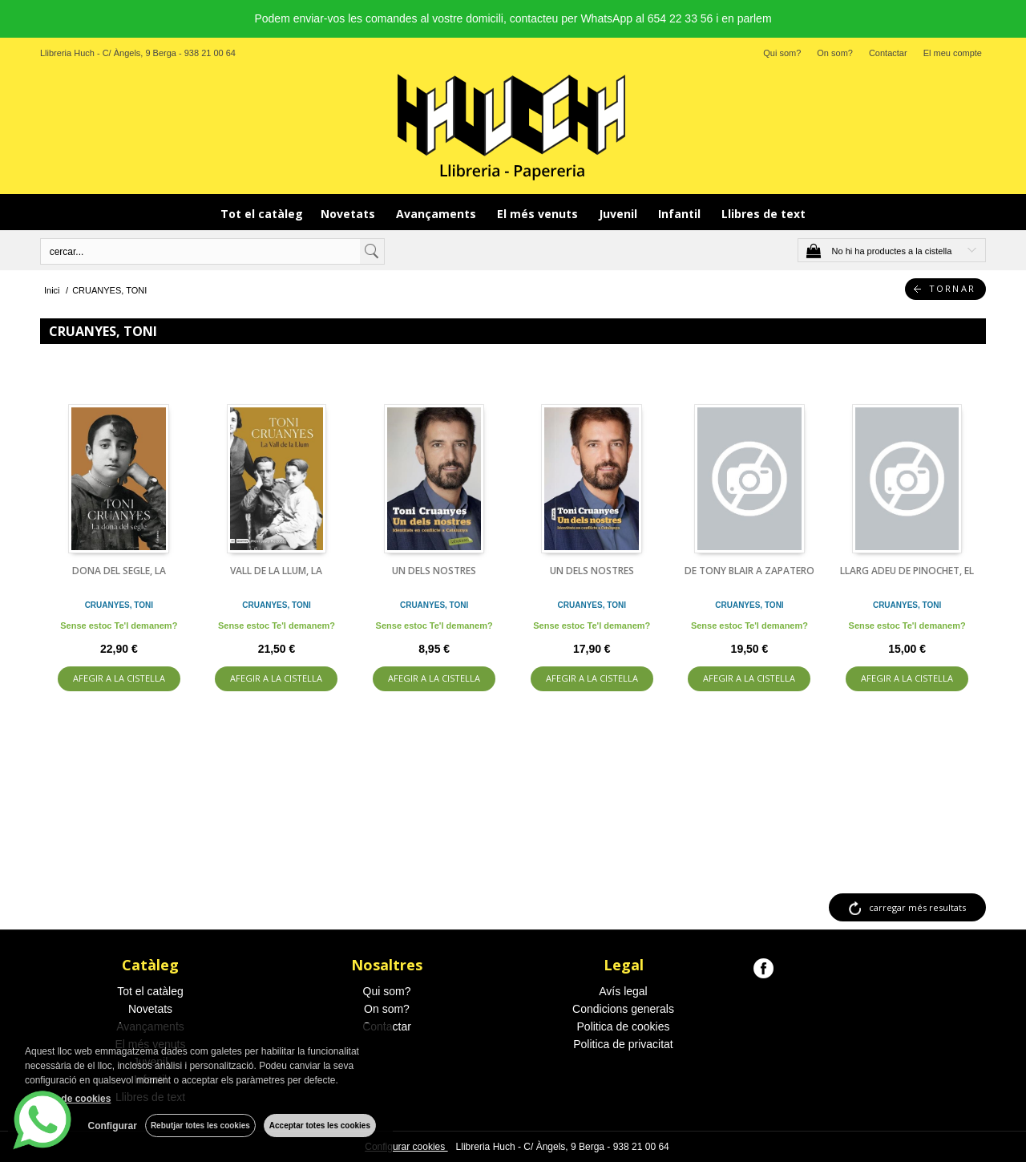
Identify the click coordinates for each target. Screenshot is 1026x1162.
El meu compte (952, 53)
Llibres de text (763, 213)
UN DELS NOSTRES (434, 570)
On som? (835, 53)
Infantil (681, 213)
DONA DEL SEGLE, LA (119, 570)
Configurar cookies (406, 1146)
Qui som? (782, 53)
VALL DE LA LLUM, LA (276, 570)
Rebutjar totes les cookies (200, 1125)
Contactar (888, 53)
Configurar (112, 1126)
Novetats (349, 213)
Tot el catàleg (261, 213)
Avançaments (437, 213)
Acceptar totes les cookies (319, 1125)
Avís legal (623, 991)
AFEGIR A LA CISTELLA (119, 678)
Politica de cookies (623, 1026)
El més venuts (539, 213)
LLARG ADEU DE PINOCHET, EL (907, 570)
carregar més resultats (917, 907)
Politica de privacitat (623, 1044)
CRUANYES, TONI (119, 605)
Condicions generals (623, 1008)
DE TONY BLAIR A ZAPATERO (749, 570)
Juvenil (619, 213)
